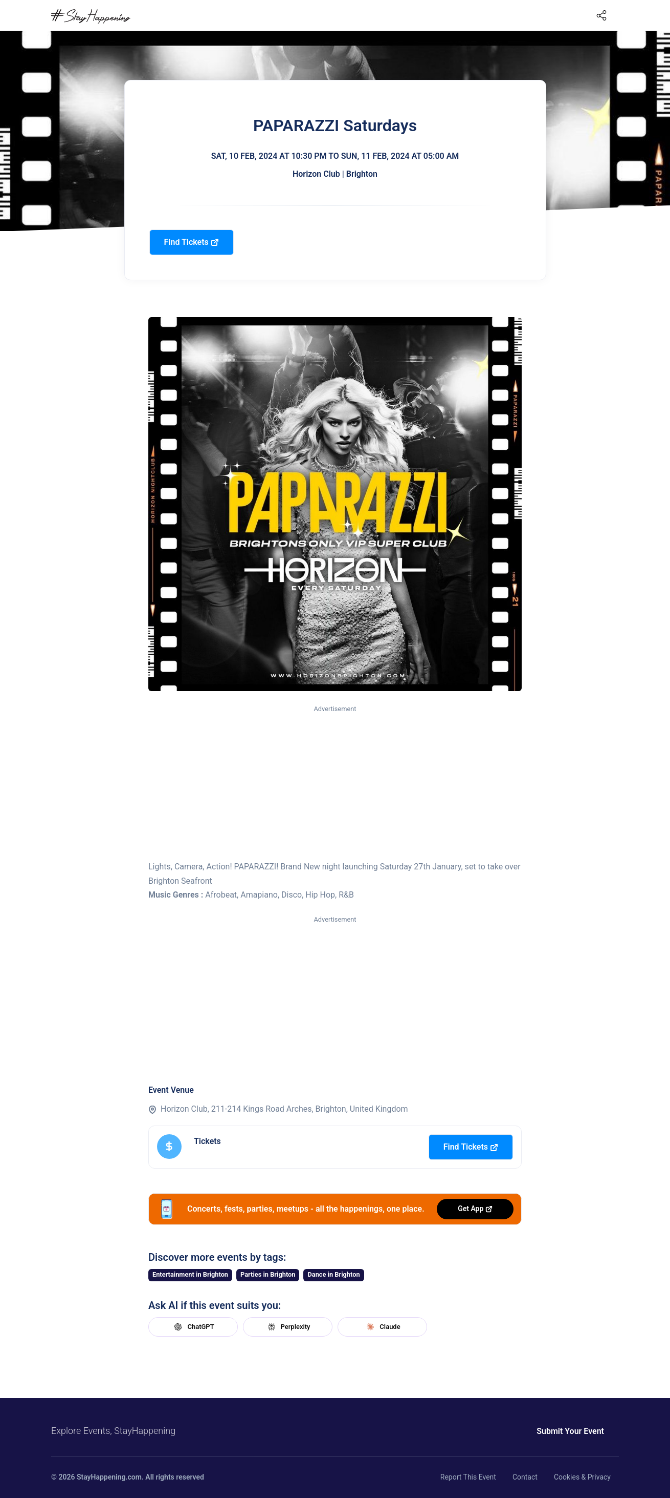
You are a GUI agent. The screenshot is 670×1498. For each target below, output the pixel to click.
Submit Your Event (570, 1431)
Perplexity (287, 1327)
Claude (382, 1327)
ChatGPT (193, 1327)
